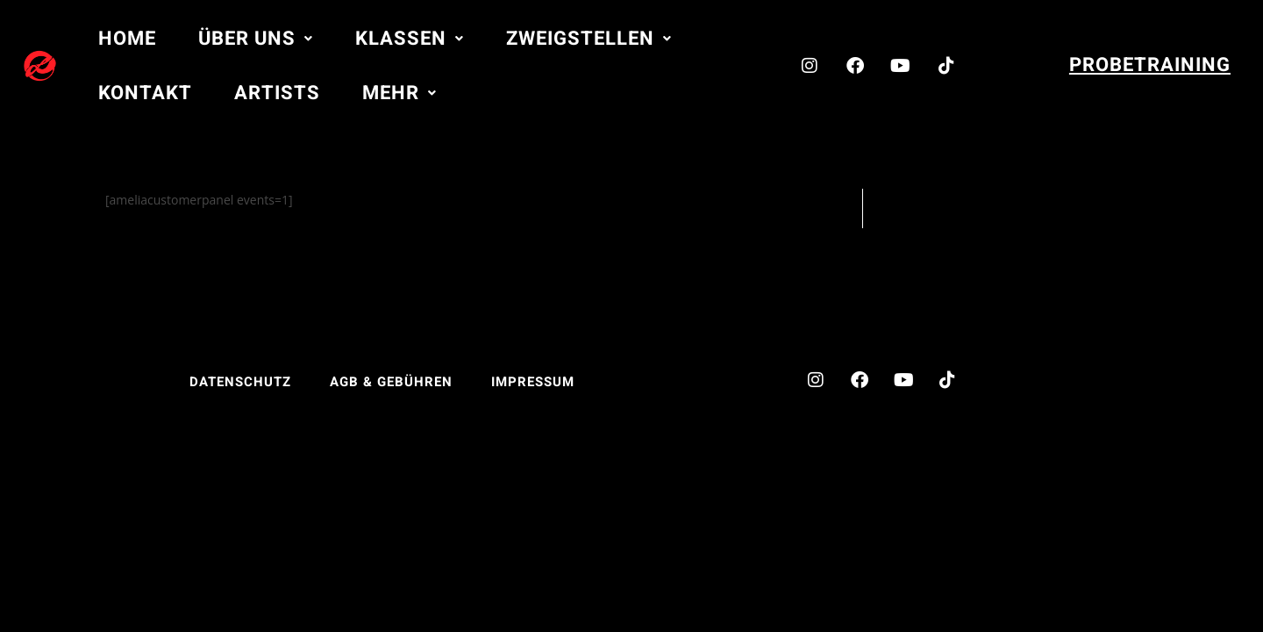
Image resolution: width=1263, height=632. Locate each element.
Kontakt (145, 93)
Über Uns (255, 39)
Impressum (532, 381)
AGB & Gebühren (391, 381)
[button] (256, 38)
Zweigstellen (589, 39)
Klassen (409, 39)
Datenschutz (240, 381)
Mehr (399, 93)
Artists (277, 93)
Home (127, 39)
